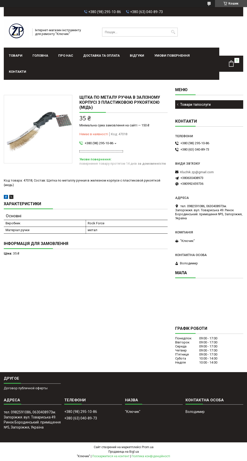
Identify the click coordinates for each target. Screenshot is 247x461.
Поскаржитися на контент (110, 456)
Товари (15, 55)
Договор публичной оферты (26, 388)
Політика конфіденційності (151, 456)
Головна (40, 55)
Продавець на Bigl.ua (123, 451)
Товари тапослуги (195, 104)
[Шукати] (173, 32)
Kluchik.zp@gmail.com (197, 172)
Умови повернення (172, 55)
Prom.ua (147, 447)
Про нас (65, 55)
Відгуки (137, 55)
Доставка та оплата (101, 55)
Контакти (17, 72)
